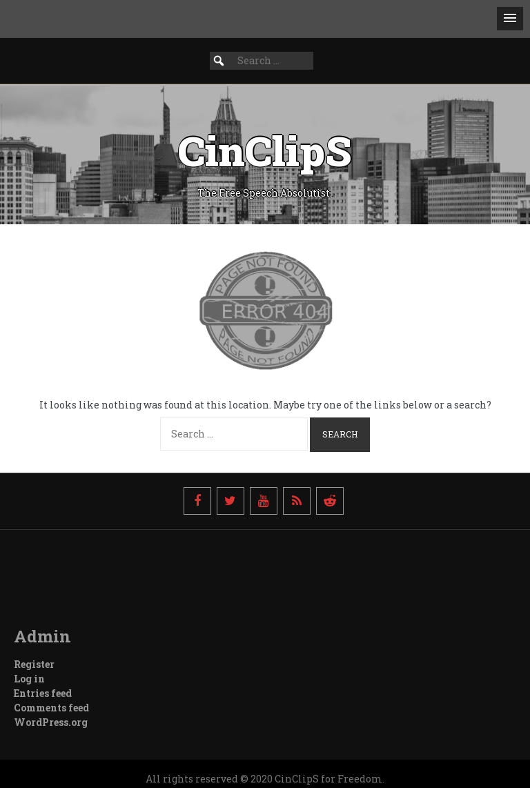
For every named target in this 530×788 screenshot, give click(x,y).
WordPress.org (51, 722)
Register (34, 664)
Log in (29, 678)
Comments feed (51, 707)
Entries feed (43, 693)
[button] (510, 18)
